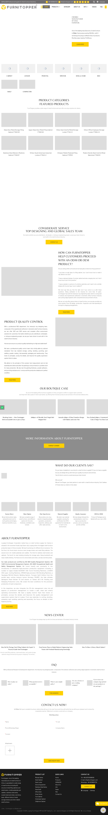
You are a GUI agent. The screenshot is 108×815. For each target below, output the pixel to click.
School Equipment (40, 784)
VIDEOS (94, 7)
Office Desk (38, 792)
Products (58, 780)
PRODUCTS (55, 7)
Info (56, 787)
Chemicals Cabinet (40, 799)
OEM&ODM (67, 7)
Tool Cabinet (38, 796)
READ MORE (66, 312)
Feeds (57, 789)
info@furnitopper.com (67, 2)
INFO (85, 7)
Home (57, 777)
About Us (58, 784)
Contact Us (58, 794)
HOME (46, 7)
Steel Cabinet (39, 780)
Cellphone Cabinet (40, 801)
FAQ (101, 7)
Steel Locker (38, 782)
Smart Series (39, 794)
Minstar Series (39, 777)
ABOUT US (77, 7)
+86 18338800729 (52, 2)
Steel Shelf (38, 789)
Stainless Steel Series (41, 787)
